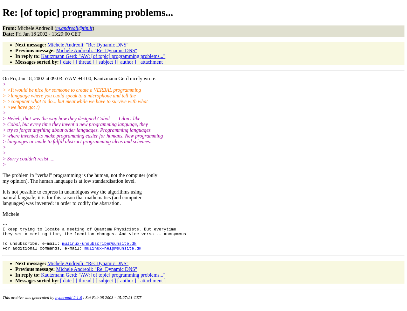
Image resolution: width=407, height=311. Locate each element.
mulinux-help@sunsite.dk (112, 254)
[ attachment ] (151, 62)
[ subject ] (106, 62)
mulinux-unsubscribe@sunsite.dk (99, 248)
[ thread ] (85, 62)
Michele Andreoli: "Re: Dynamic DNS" (87, 44)
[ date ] (67, 62)
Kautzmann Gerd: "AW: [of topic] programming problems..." (103, 56)
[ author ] (126, 62)
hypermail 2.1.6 (68, 303)
